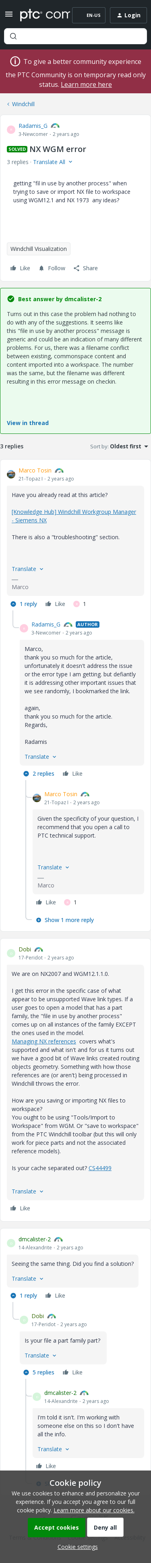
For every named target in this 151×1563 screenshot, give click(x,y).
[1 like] (79, 604)
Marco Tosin (35, 470)
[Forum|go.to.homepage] (39, 15)
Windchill (23, 104)
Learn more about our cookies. (94, 1510)
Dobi (25, 949)
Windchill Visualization (38, 249)
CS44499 (100, 1168)
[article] (75, 538)
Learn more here (86, 84)
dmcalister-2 (35, 1239)
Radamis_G (33, 125)
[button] (9, 17)
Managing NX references (44, 1041)
